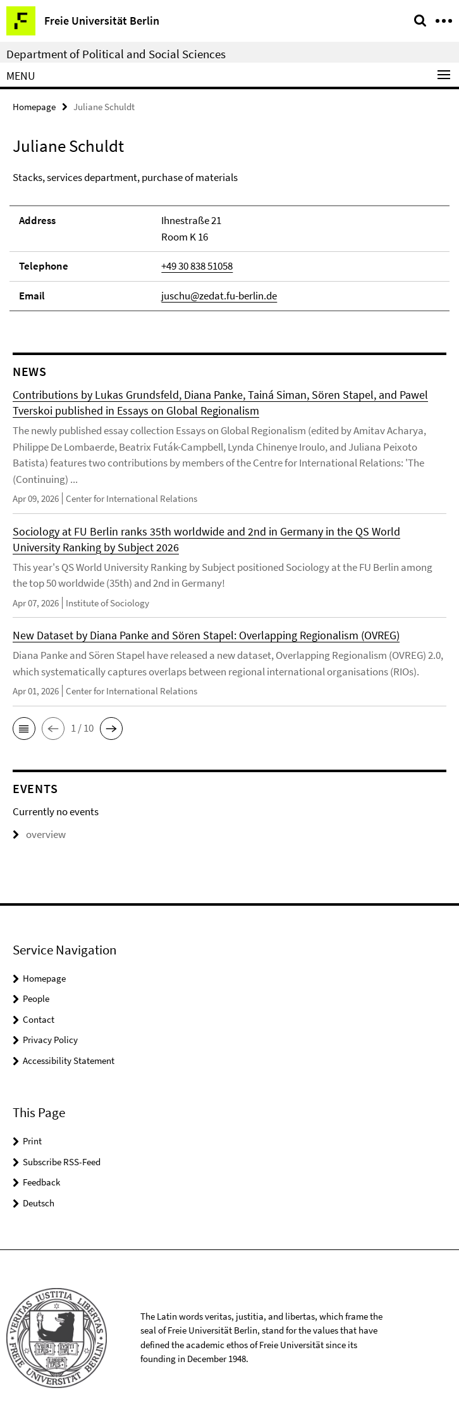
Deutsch (38, 1203)
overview (39, 834)
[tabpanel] (229, 241)
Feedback (41, 1182)
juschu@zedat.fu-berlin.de (219, 296)
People (36, 998)
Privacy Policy (50, 1040)
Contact (38, 1019)
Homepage (34, 107)
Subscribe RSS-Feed (62, 1162)
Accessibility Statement (68, 1060)
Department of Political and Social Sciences (116, 53)
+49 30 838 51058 (197, 266)
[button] (24, 728)
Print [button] (32, 1141)
